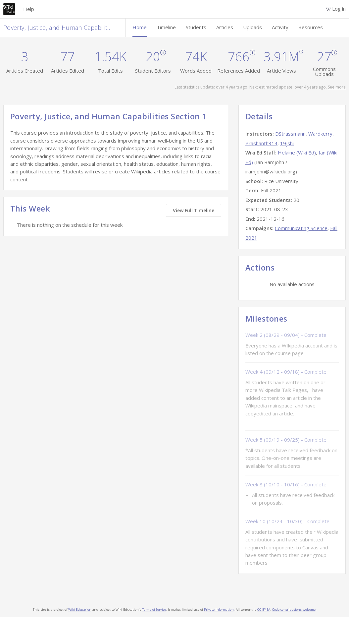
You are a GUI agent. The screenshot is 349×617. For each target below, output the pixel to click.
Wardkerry (320, 133)
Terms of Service (154, 609)
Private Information (219, 609)
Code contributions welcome (294, 609)
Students (196, 27)
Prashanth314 (261, 143)
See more (337, 87)
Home (139, 27)
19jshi (287, 143)
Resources (310, 27)
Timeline (166, 27)
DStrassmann (290, 133)
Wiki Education (79, 609)
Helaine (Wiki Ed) (297, 152)
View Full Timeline (193, 210)
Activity (280, 27)
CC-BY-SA (263, 609)
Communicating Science (301, 228)
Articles (224, 27)
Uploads (252, 27)
